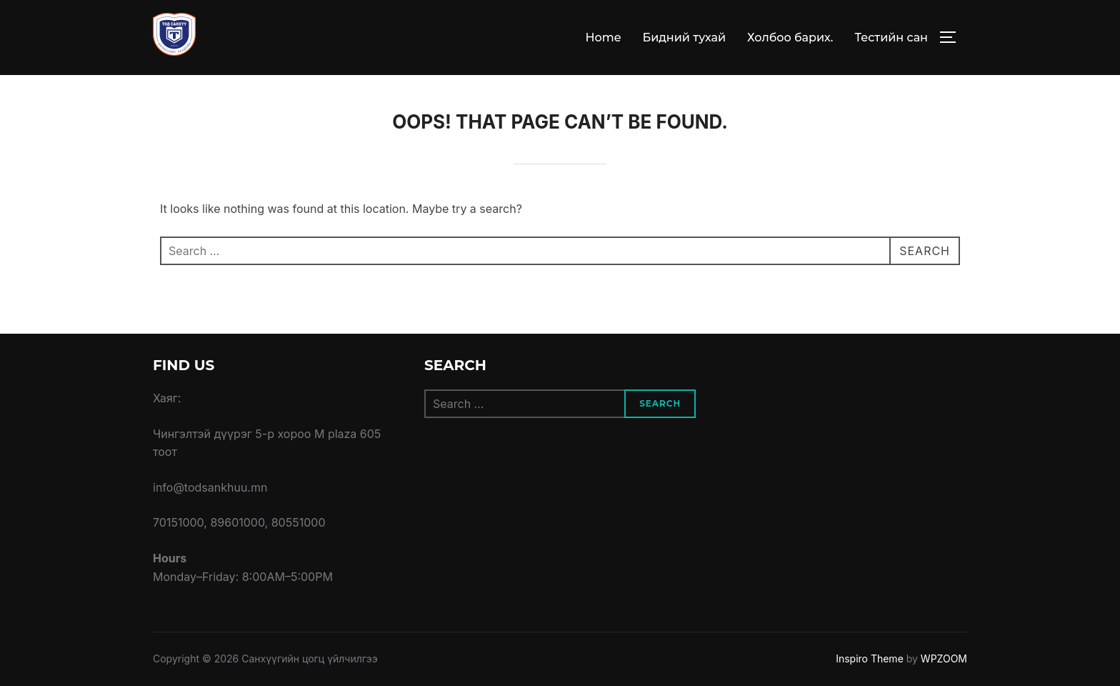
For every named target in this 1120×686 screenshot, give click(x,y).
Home (603, 37)
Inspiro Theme (870, 658)
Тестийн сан (891, 37)
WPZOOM (944, 658)
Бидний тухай (684, 37)
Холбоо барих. (790, 37)
